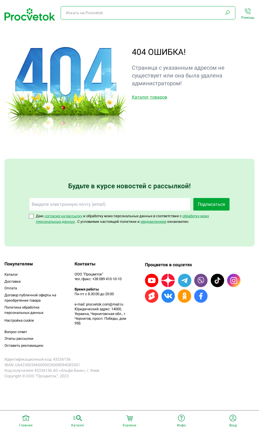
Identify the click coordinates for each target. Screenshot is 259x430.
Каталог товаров (149, 97)
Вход (233, 425)
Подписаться (211, 204)
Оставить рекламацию (23, 345)
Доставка (12, 281)
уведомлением (153, 221)
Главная (26, 425)
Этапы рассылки (18, 338)
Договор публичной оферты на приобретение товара (30, 298)
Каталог (11, 274)
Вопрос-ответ (15, 332)
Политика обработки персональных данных (23, 310)
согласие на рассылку (63, 216)
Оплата (10, 288)
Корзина (129, 425)
